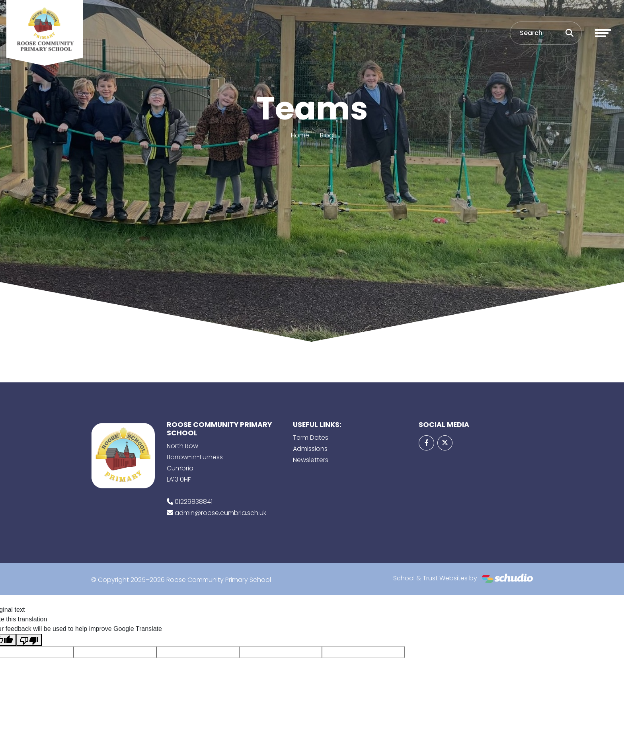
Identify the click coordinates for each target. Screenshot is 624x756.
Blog (326, 135)
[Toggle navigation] (603, 33)
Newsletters (310, 459)
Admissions (310, 448)
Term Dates (310, 437)
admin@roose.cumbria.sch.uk (220, 512)
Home (300, 135)
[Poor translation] (29, 640)
